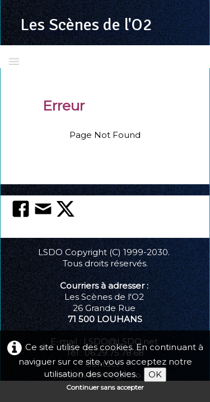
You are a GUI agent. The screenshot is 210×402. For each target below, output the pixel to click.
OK (155, 374)
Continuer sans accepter (105, 387)
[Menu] (14, 60)
